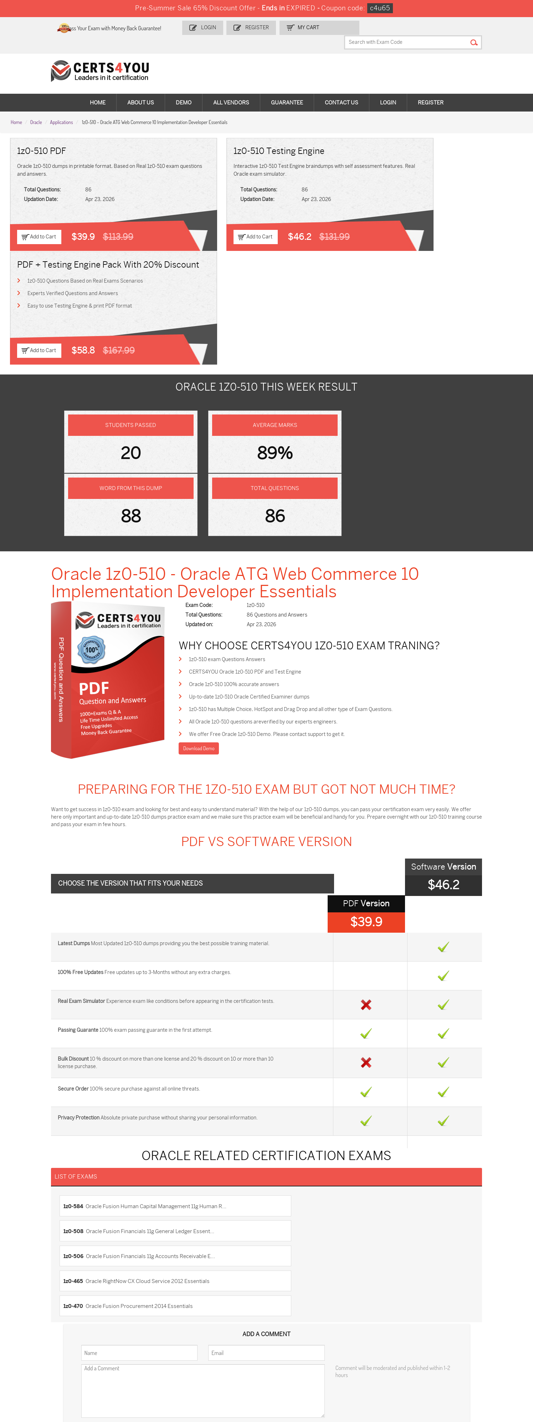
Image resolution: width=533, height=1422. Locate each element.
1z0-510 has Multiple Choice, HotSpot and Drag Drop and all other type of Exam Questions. (312, 521)
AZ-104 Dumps (373, 1341)
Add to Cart (44, 223)
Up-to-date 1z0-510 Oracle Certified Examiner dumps (270, 508)
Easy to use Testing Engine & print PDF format (423, 191)
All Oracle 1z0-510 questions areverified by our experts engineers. (284, 534)
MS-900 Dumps (38, 1341)
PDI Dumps (368, 1329)
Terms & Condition (35, 1256)
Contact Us (341, 89)
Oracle (36, 107)
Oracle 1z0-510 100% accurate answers (255, 496)
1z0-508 (282, 985)
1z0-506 (81, 1008)
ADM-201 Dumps (39, 1329)
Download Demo (220, 561)
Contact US (27, 1232)
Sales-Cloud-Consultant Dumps (139, 1329)
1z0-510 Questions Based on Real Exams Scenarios (428, 165)
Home (98, 89)
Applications (61, 107)
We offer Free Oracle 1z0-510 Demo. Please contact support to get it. (288, 547)
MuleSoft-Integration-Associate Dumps (476, 1356)
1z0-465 (281, 1008)
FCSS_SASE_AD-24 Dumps (51, 1371)
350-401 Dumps (290, 1341)
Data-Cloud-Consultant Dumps (391, 1352)
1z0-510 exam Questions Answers (248, 470)
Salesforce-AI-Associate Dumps (224, 1352)
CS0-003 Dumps (459, 1341)
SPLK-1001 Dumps (125, 1341)
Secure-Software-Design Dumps (300, 1374)
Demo (183, 89)
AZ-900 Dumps (457, 1329)
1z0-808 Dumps (206, 1329)
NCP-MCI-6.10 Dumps (129, 1371)
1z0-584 (81, 985)
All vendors (231, 89)
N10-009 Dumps (38, 1352)
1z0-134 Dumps (289, 1329)
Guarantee (287, 89)
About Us (140, 89)
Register (277, 27)
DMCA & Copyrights (37, 1268)
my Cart (328, 27)
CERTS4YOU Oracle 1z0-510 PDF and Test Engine (266, 483)
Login (230, 27)
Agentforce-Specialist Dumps (221, 1371)
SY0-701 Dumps (122, 1352)
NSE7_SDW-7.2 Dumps (298, 1352)
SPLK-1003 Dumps (209, 1341)
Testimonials (28, 1244)
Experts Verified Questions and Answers (416, 178)
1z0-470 (81, 1030)
